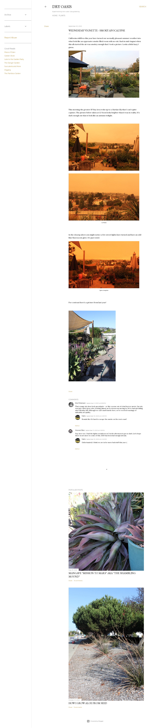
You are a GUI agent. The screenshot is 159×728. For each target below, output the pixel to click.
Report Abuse (10, 38)
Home (55, 16)
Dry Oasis (62, 6)
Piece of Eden (9, 52)
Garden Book (9, 56)
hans (83, 416)
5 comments (78, 707)
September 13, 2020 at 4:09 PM (96, 416)
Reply (77, 426)
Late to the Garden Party (14, 59)
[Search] (142, 6)
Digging (7, 70)
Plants (62, 16)
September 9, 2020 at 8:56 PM (96, 403)
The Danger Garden (12, 63)
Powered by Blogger (95, 721)
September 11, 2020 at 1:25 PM (95, 430)
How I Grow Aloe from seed (88, 703)
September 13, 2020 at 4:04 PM (96, 439)
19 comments (78, 580)
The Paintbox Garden (12, 73)
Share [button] (46, 26)
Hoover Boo (80, 430)
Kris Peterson (80, 403)
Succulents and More (12, 66)
